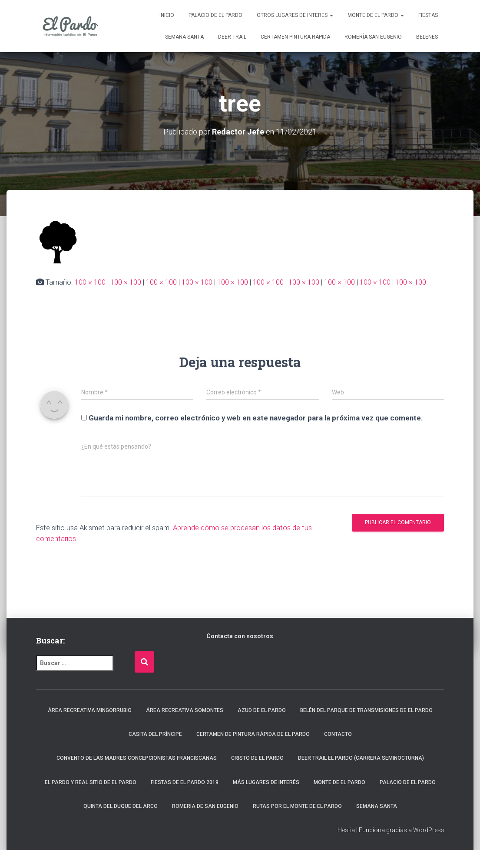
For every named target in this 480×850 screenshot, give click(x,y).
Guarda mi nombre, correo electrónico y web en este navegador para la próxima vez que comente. (256, 418)
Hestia (346, 830)
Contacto (338, 734)
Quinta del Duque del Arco (120, 806)
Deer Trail (232, 37)
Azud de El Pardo (262, 710)
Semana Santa (184, 37)
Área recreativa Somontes (184, 710)
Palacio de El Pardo (215, 15)
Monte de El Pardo (376, 15)
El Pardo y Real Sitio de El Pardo (90, 782)
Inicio (166, 15)
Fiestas (428, 15)
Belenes (427, 37)
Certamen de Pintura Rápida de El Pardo (253, 734)
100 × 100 (90, 282)
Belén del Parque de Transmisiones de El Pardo (366, 710)
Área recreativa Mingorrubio (90, 710)
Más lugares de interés (266, 782)
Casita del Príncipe (155, 734)
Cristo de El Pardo (257, 758)
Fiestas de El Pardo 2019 (184, 782)
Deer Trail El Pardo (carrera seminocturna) (361, 758)
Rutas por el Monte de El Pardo (297, 806)
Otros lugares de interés (295, 15)
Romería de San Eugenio (205, 806)
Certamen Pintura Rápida (295, 37)
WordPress (428, 830)
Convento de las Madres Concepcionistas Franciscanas (136, 758)
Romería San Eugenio (373, 37)
